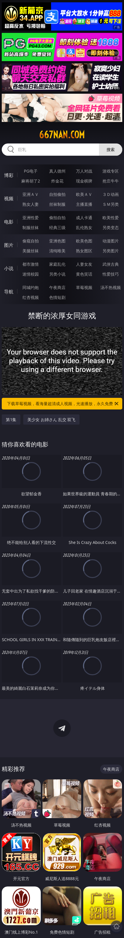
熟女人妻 (30, 204)
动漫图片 (110, 241)
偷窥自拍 (30, 241)
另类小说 (57, 274)
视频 (8, 198)
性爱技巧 (110, 274)
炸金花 (57, 181)
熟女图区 (84, 250)
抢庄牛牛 (110, 181)
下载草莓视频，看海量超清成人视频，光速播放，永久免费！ (63, 403)
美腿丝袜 (30, 250)
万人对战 (84, 171)
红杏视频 (30, 297)
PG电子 (31, 171)
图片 (8, 245)
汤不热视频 (110, 287)
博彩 (8, 175)
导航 (8, 291)
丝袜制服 (57, 204)
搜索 (111, 149)
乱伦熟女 (84, 227)
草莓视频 (84, 287)
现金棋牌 (84, 181)
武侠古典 (110, 264)
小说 (8, 268)
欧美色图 (84, 241)
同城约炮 (30, 287)
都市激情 (30, 264)
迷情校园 (30, 274)
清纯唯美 (57, 250)
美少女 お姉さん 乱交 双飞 (51, 419)
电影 (8, 222)
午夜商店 (57, 287)
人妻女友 (84, 264)
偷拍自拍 (57, 217)
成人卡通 (84, 217)
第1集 (11, 419)
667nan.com (62, 135)
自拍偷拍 (57, 194)
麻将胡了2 (30, 181)
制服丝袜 (30, 227)
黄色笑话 (84, 274)
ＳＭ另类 (110, 204)
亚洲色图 (57, 241)
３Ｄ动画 (110, 194)
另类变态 (110, 227)
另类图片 (110, 250)
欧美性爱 (110, 217)
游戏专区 (110, 171)
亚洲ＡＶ (30, 194)
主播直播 (84, 204)
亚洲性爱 (30, 217)
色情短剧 (57, 297)
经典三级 (57, 227)
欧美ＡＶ (84, 194)
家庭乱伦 (57, 264)
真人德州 (57, 171)
